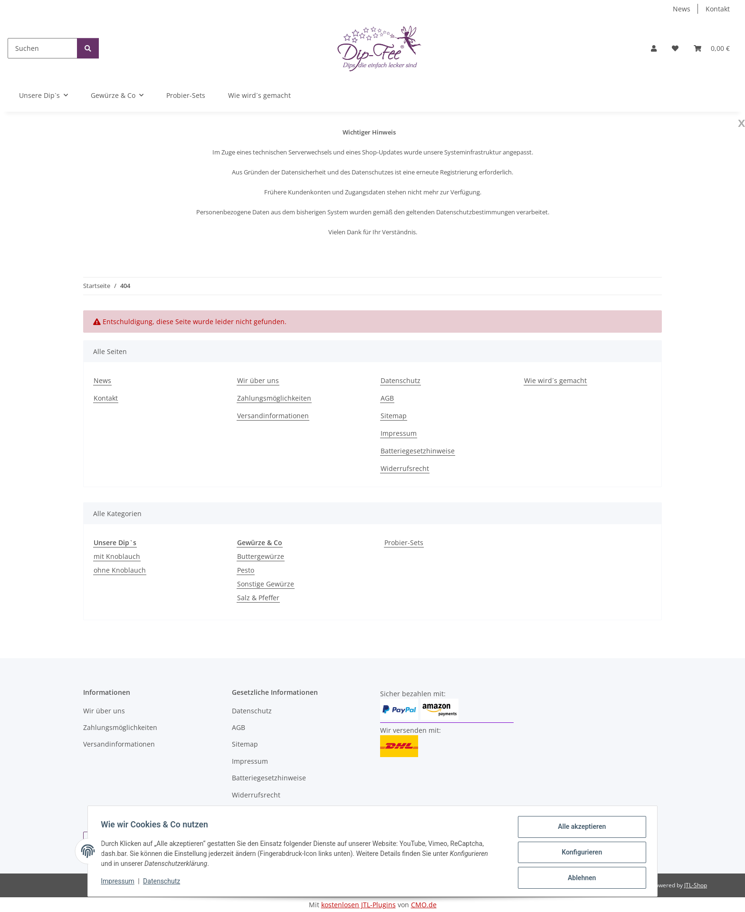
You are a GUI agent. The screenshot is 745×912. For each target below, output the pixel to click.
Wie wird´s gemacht (259, 95)
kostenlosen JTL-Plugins (358, 904)
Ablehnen (579, 878)
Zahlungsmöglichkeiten (274, 398)
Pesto (245, 570)
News (681, 8)
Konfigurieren (579, 853)
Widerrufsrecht (405, 468)
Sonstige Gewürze (265, 583)
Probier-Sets (403, 542)
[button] (653, 48)
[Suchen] (42, 48)
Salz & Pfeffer (258, 597)
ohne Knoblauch (120, 570)
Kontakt (718, 8)
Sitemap (394, 415)
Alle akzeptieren (579, 829)
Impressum (119, 882)
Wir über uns (258, 380)
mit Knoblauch (117, 556)
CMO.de (424, 904)
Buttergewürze (260, 556)
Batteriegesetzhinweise (418, 450)
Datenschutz (163, 882)
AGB (387, 398)
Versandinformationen (273, 415)
